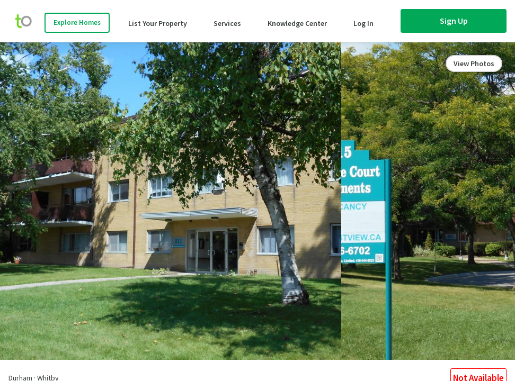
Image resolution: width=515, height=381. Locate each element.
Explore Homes (77, 22)
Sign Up (454, 20)
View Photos (474, 63)
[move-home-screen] (29, 21)
